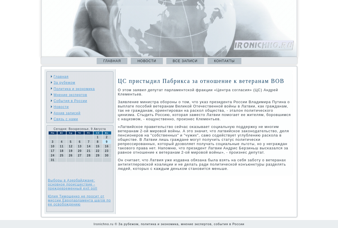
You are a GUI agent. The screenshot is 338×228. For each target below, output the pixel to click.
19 (70, 150)
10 (53, 146)
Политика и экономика (74, 89)
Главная (112, 61)
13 (80, 146)
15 (97, 146)
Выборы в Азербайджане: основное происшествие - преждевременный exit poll (73, 184)
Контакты (224, 61)
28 (89, 155)
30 (107, 155)
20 (80, 150)
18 (61, 150)
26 (70, 155)
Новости (146, 61)
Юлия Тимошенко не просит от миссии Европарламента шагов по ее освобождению (79, 200)
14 (89, 146)
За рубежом (64, 83)
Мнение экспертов (70, 95)
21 (89, 150)
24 (53, 155)
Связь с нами (66, 119)
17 (53, 150)
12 (70, 146)
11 (61, 146)
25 (61, 155)
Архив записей (67, 113)
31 (53, 160)
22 (97, 150)
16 (107, 146)
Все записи (185, 61)
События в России (70, 101)
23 (107, 150)
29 (97, 155)
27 (80, 155)
